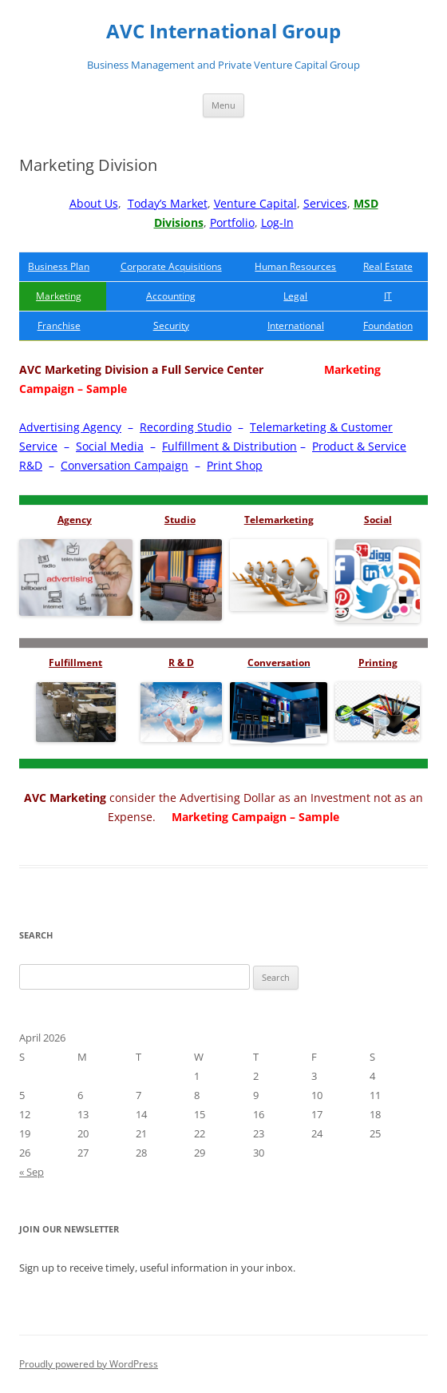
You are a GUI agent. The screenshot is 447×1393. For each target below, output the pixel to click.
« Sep (31, 1172)
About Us (93, 203)
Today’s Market (168, 203)
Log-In (277, 222)
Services (325, 203)
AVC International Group (223, 31)
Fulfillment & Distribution (229, 446)
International (295, 325)
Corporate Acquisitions (171, 266)
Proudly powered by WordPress (88, 1364)
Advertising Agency (70, 427)
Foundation (388, 325)
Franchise (59, 325)
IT (388, 296)
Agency (74, 519)
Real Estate (388, 266)
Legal (295, 296)
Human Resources (295, 266)
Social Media (110, 446)
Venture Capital (255, 203)
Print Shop (235, 465)
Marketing (58, 296)
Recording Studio (185, 427)
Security (171, 325)
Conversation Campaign (124, 465)
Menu (223, 105)
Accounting (171, 296)
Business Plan (58, 266)
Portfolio (232, 222)
